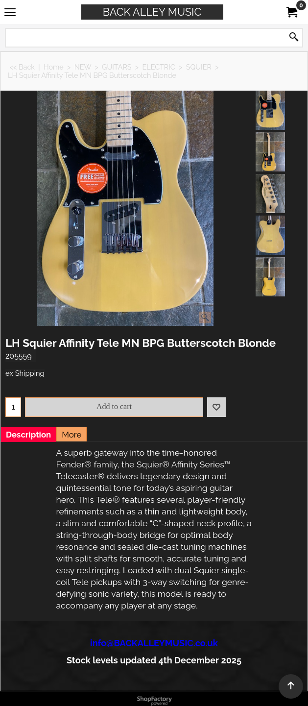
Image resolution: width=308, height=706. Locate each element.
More (71, 434)
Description (28, 434)
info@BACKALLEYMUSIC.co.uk (154, 643)
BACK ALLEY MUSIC (152, 12)
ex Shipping (25, 373)
